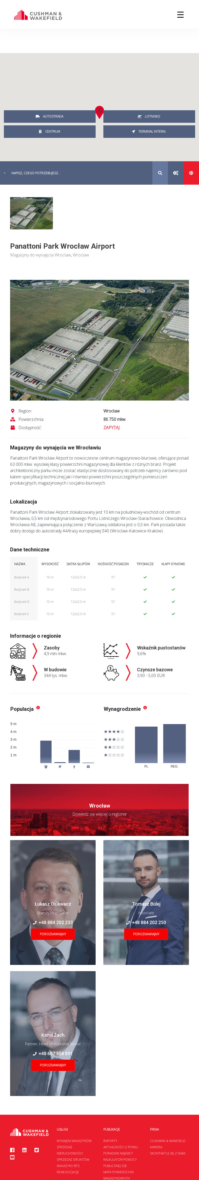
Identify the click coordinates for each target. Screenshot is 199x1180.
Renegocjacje (68, 1172)
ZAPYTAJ (111, 427)
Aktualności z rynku (120, 1147)
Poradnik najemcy (118, 1153)
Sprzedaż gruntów (73, 1159)
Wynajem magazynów (74, 1141)
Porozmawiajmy (53, 934)
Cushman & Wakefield (168, 1141)
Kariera (156, 1147)
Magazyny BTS (68, 1166)
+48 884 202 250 (146, 922)
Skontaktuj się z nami (167, 1153)
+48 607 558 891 (53, 1053)
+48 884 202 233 (53, 922)
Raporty (110, 1141)
